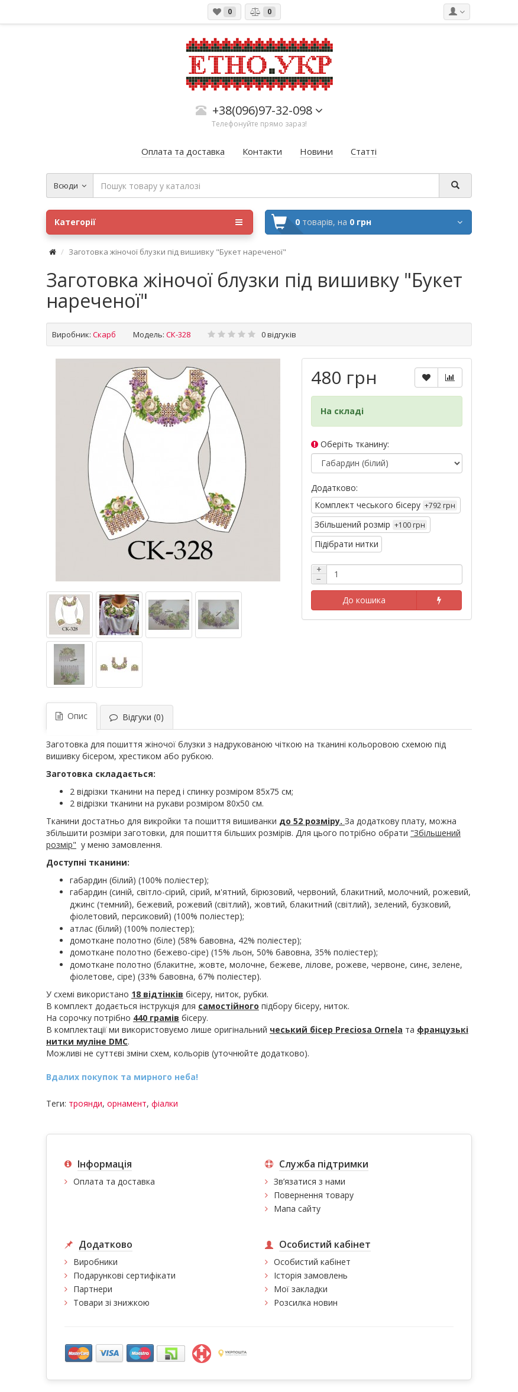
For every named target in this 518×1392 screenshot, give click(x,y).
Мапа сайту (297, 1208)
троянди (85, 1103)
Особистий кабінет (312, 1261)
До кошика (364, 600)
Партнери (92, 1289)
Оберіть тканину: (350, 444)
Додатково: (334, 487)
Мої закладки (301, 1289)
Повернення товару (314, 1195)
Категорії (148, 222)
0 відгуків (278, 334)
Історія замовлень (311, 1275)
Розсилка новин (306, 1302)
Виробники (95, 1261)
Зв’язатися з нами (309, 1181)
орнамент (127, 1103)
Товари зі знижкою (111, 1302)
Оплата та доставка (114, 1181)
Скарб (104, 334)
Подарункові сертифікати (124, 1275)
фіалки (164, 1103)
